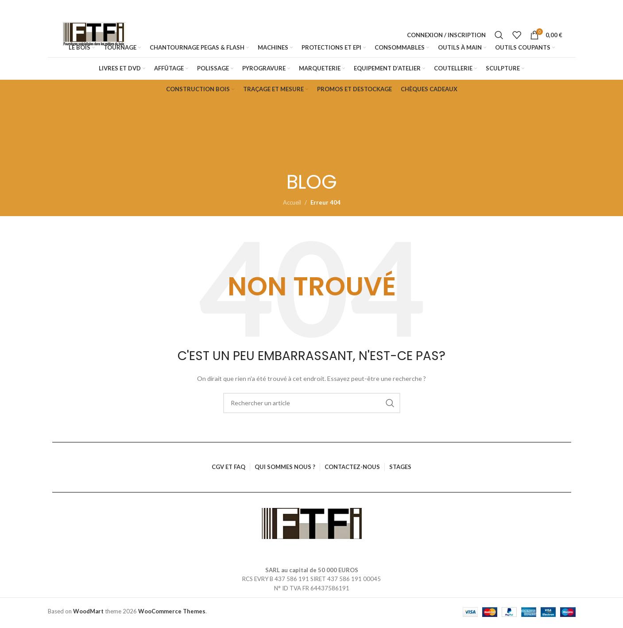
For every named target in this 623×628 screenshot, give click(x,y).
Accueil (292, 205)
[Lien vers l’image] (311, 524)
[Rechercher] (499, 36)
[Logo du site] (94, 36)
